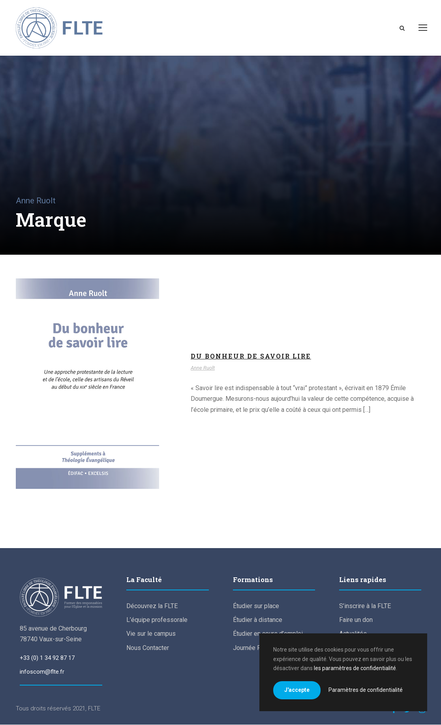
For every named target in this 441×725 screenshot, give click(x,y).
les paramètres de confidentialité (355, 668)
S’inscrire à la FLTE (365, 606)
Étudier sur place (256, 606)
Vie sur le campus (151, 634)
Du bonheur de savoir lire (251, 356)
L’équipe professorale (157, 620)
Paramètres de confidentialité (365, 690)
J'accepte (297, 690)
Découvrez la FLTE (152, 606)
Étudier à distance (257, 620)
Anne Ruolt (203, 368)
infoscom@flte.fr (42, 672)
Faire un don (356, 620)
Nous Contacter (147, 648)
